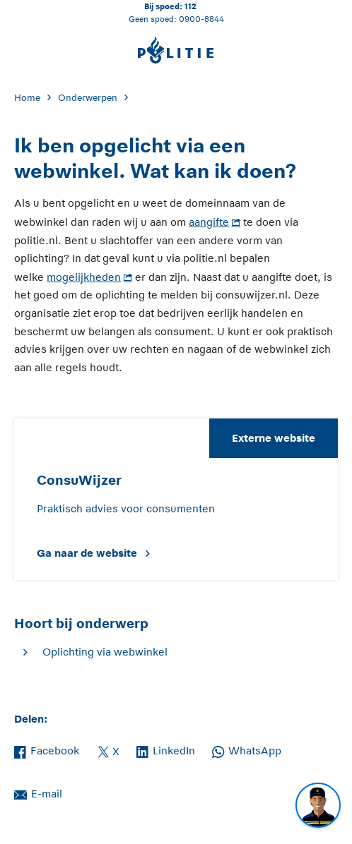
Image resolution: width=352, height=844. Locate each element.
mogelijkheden (84, 277)
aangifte (209, 222)
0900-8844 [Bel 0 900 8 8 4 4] (201, 18)
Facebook (46, 749)
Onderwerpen (87, 98)
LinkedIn (165, 749)
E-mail (38, 792)
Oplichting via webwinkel (105, 651)
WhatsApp (246, 749)
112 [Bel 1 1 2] (190, 6)
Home (27, 98)
